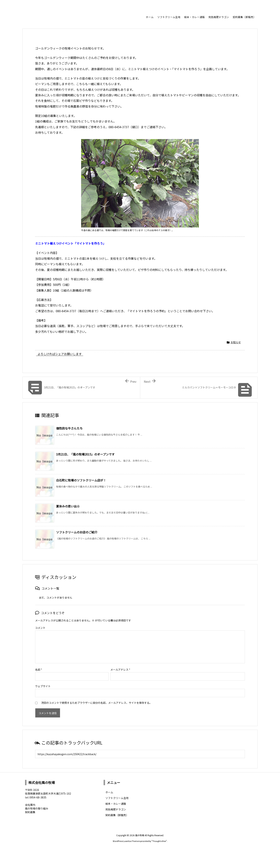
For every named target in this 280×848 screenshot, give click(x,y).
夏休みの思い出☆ (68, 506)
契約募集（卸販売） (117, 813)
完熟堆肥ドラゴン (115, 808)
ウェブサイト (43, 684)
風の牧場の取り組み (36, 807)
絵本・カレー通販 (115, 802)
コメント (40, 628)
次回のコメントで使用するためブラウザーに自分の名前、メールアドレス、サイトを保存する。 (96, 701)
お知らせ (236, 342)
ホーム (109, 791)
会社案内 (30, 803)
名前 (38, 668)
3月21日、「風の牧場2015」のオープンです (85, 454)
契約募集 (30, 810)
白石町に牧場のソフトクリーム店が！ (81, 480)
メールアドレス (120, 668)
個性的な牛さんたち (69, 428)
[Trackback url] (140, 752)
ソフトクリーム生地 (117, 796)
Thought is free (159, 839)
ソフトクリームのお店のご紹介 (76, 532)
